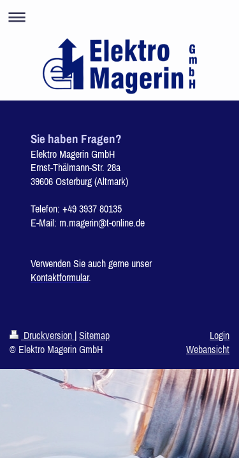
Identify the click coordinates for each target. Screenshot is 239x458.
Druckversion (42, 335)
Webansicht (207, 349)
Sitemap (94, 335)
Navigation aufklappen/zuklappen (119, 17)
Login (219, 335)
